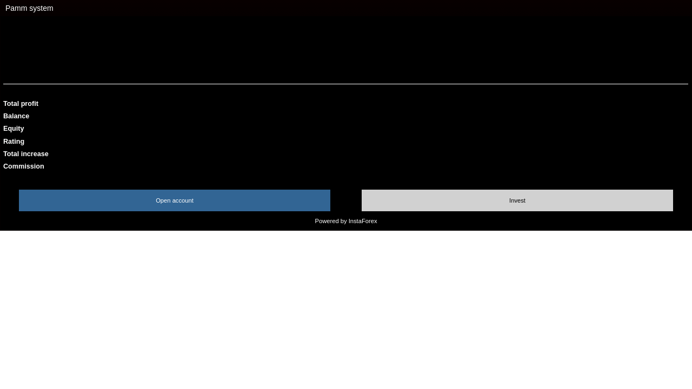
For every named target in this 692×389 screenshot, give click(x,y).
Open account (175, 200)
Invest (517, 200)
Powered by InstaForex (346, 221)
